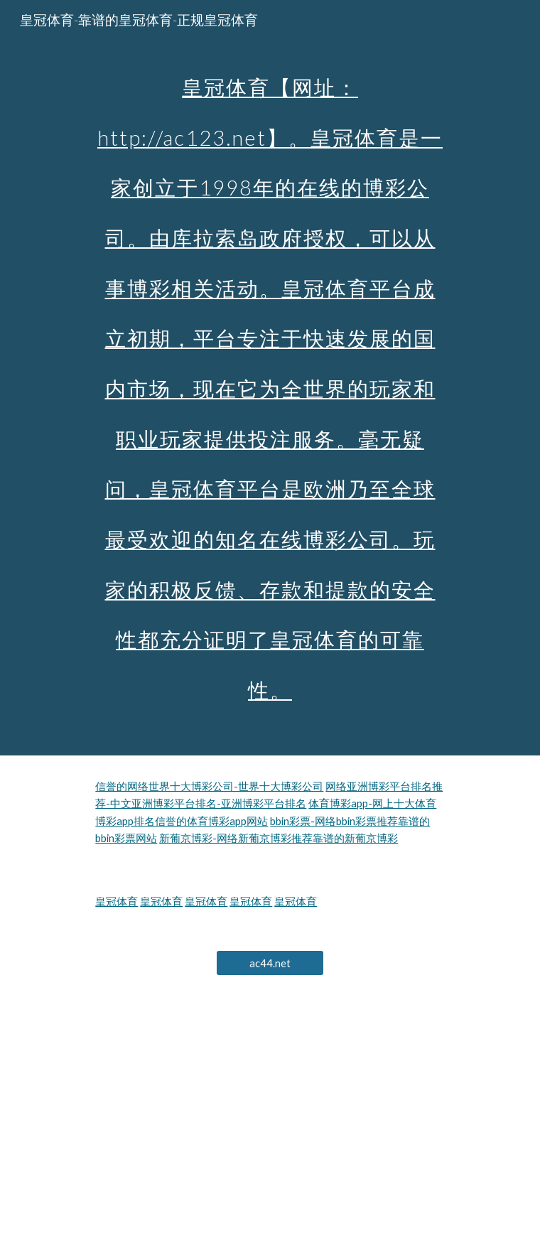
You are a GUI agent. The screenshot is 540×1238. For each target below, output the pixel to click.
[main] (270, 377)
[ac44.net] (270, 963)
